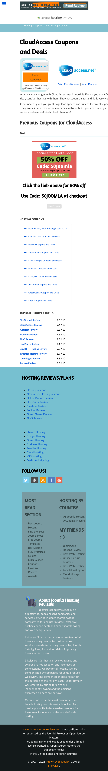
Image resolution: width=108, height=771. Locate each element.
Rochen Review (28, 363)
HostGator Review (29, 344)
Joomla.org (69, 546)
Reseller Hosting (36, 448)
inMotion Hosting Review (33, 354)
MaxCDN (53, 766)
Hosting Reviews (36, 390)
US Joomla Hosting (74, 516)
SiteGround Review (30, 320)
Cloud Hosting (35, 452)
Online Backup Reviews (41, 398)
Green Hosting (35, 440)
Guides (32, 556)
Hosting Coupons (33, 25)
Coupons (33, 564)
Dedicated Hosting (38, 460)
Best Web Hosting (74, 554)
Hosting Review (72, 550)
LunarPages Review (30, 358)
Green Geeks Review (39, 414)
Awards (32, 576)
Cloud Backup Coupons (56, 25)
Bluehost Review (36, 406)
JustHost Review (28, 330)
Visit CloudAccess (68, 84)
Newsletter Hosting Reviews (43, 394)
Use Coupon (54, 206)
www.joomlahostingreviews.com (42, 729)
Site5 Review (27, 339)
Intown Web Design (57, 762)
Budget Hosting (36, 436)
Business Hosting (37, 444)
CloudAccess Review (31, 325)
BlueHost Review (29, 334)
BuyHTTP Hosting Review (33, 349)
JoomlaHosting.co (73, 570)
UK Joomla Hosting (74, 520)
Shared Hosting (36, 432)
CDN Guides (35, 560)
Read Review (89, 84)
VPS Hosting (34, 456)
